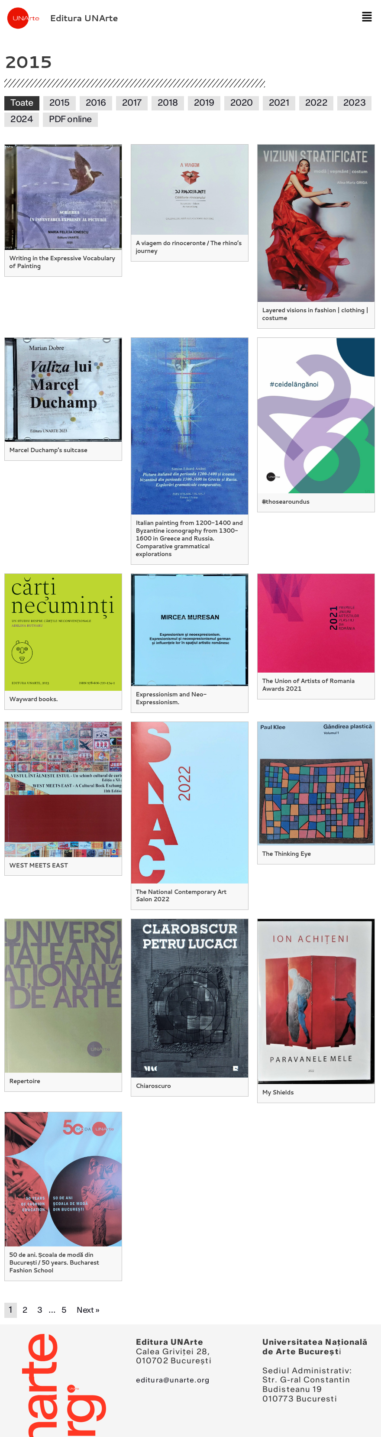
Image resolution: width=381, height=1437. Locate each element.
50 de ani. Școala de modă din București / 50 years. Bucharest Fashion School (52, 1249)
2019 (204, 103)
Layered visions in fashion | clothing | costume (313, 313)
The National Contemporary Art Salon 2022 (188, 883)
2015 (59, 103)
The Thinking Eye (285, 842)
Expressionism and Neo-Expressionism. (170, 687)
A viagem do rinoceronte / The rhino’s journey (187, 246)
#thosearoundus (285, 500)
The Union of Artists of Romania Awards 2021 (307, 673)
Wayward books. (32, 688)
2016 (96, 103)
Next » (91, 1296)
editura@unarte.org (177, 1366)
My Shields (277, 1080)
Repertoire (24, 1069)
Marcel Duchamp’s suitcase (47, 449)
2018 (168, 103)
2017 (132, 103)
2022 (316, 103)
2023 (354, 103)
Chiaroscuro (153, 1073)
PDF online (70, 119)
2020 (241, 103)
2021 (279, 103)
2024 (21, 119)
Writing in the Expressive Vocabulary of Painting (60, 261)
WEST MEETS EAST (37, 854)
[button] (364, 18)
